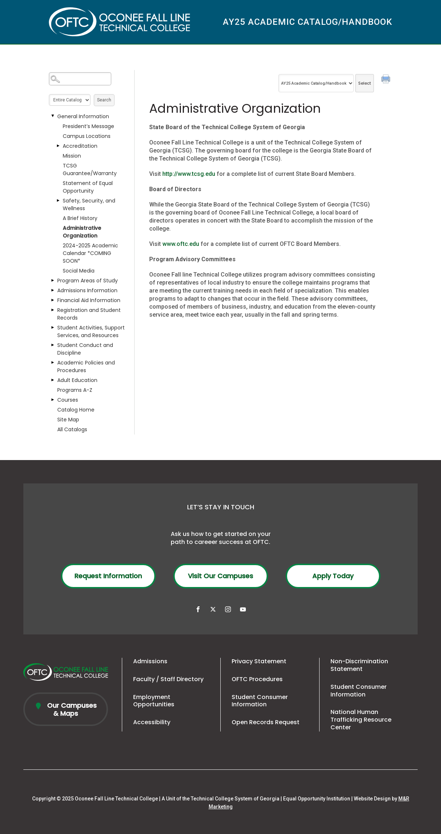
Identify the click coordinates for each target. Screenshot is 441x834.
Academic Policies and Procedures (86, 366)
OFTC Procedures (257, 679)
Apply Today (332, 575)
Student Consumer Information (260, 701)
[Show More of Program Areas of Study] (52, 280)
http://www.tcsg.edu (188, 173)
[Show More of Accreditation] (58, 146)
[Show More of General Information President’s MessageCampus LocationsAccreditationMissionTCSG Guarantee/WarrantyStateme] (52, 116)
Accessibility (151, 722)
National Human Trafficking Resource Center (360, 719)
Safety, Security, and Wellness (89, 204)
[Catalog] (316, 83)
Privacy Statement (259, 661)
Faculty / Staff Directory (168, 679)
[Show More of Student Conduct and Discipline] (52, 345)
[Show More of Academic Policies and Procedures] (52, 362)
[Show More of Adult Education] (52, 380)
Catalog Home (75, 409)
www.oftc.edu (180, 243)
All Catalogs (72, 429)
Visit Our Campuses (220, 575)
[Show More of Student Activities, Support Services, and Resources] (52, 327)
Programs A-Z (74, 390)
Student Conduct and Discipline (85, 348)
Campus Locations (87, 136)
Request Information (108, 575)
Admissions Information (87, 290)
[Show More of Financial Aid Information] (52, 300)
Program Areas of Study (87, 280)
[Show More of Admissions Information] (52, 290)
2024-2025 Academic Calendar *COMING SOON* (90, 253)
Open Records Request (265, 722)
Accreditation (80, 146)
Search (104, 100)
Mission (72, 155)
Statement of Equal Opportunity (88, 186)
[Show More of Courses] (52, 400)
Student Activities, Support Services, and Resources (91, 331)
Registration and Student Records (89, 313)
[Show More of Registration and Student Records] (52, 310)
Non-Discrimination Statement (359, 665)
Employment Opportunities (153, 701)
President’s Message (88, 126)
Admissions (150, 661)
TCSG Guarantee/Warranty (90, 169)
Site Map (68, 419)
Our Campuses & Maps (71, 709)
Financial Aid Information (88, 300)
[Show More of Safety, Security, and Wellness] (58, 200)
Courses (67, 400)
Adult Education (77, 380)
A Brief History (80, 218)
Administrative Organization (82, 231)
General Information (83, 116)
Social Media (78, 270)
